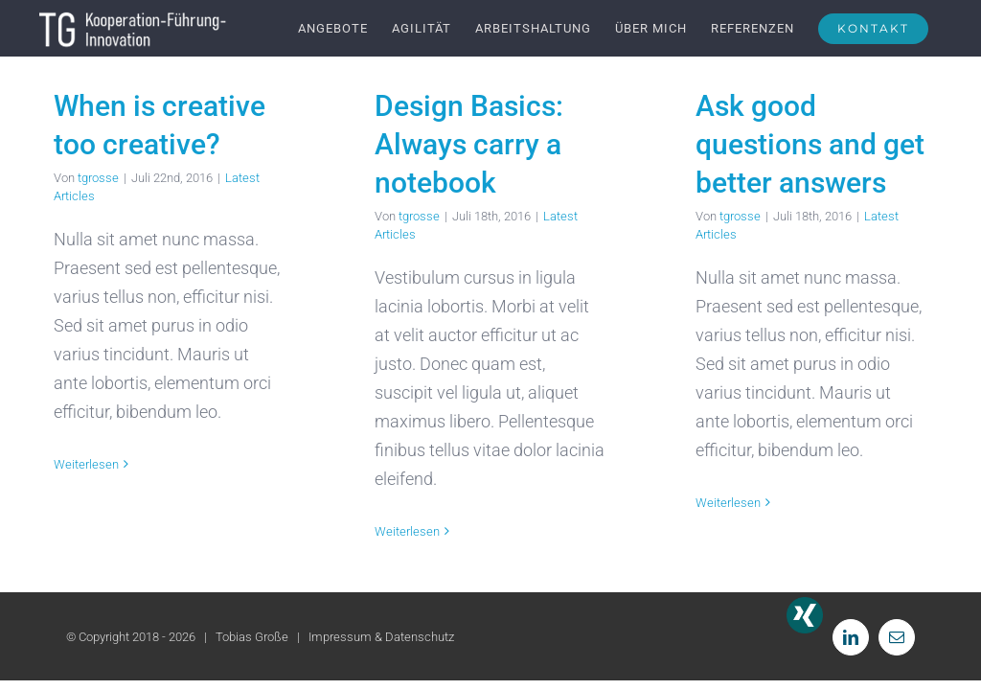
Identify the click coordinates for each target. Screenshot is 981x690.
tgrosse (98, 178)
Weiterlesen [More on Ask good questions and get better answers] (728, 502)
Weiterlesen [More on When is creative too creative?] (86, 464)
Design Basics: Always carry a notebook (469, 144)
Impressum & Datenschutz (381, 637)
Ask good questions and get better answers (810, 144)
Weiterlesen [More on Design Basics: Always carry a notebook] (407, 531)
